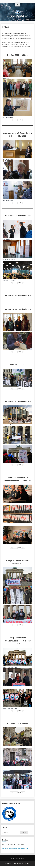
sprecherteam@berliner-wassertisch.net (15, 849)
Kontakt (21, 858)
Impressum (14, 858)
